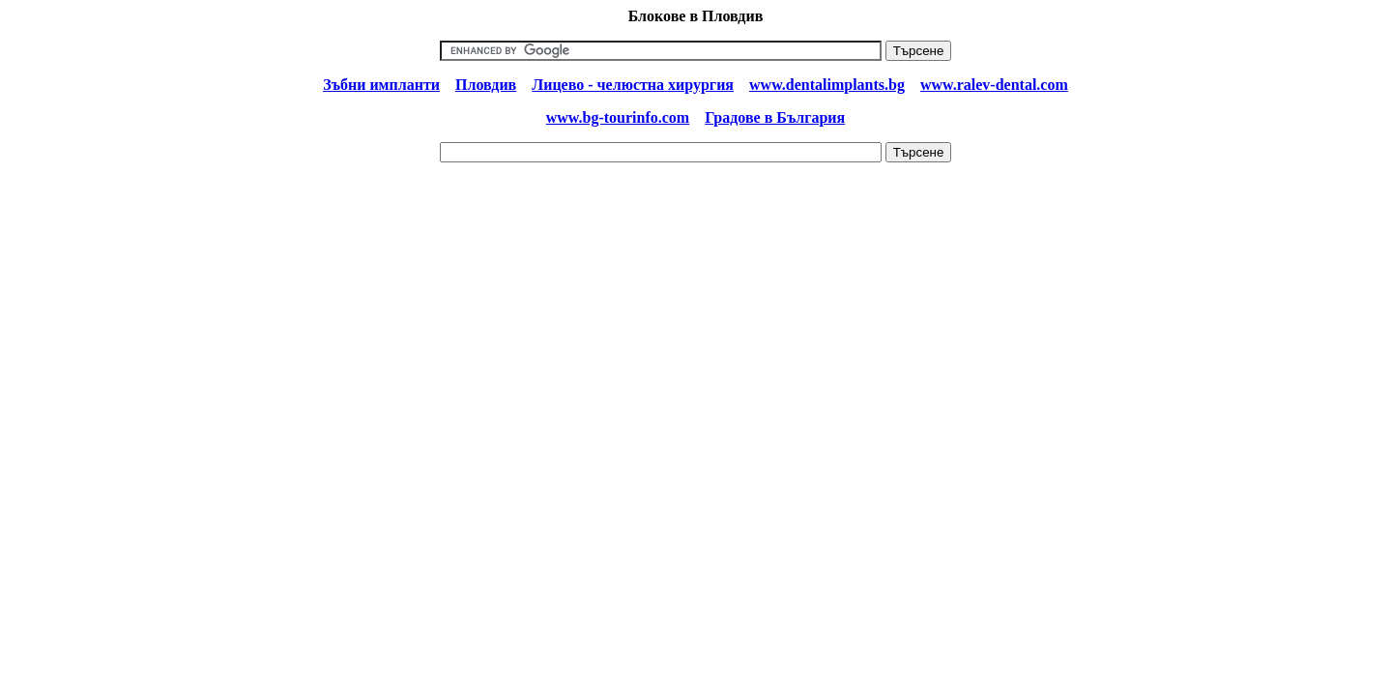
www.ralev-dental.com (994, 84)
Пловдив (485, 84)
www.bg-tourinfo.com (617, 117)
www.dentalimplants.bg (827, 84)
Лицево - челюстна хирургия (633, 84)
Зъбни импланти (381, 84)
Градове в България (775, 117)
